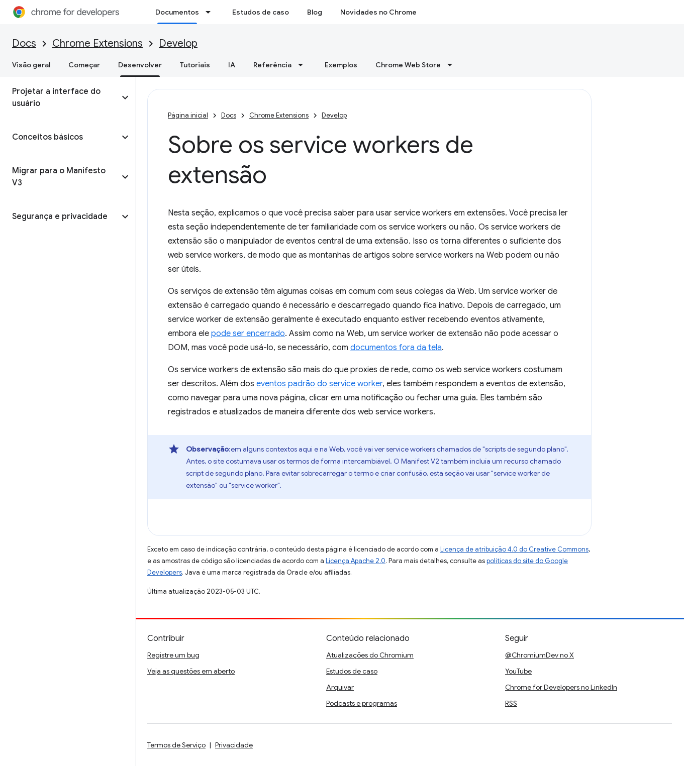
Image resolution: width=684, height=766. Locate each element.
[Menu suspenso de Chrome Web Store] (453, 65)
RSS (511, 703)
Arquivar (340, 687)
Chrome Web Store (408, 64)
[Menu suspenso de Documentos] (211, 12)
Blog (314, 12)
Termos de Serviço (176, 745)
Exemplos (341, 64)
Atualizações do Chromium (370, 655)
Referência (272, 64)
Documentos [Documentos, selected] (177, 12)
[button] (59, 97)
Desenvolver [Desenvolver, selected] (140, 64)
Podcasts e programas (361, 703)
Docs (24, 43)
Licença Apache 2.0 (355, 561)
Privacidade (234, 745)
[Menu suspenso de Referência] (303, 65)
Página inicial (188, 115)
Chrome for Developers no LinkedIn (561, 687)
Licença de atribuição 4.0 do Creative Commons (514, 549)
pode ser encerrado (248, 334)
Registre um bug (173, 655)
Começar (84, 64)
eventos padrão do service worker (319, 384)
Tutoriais (195, 64)
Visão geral (31, 64)
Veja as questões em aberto (191, 671)
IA (231, 64)
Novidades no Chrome (378, 12)
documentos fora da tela (396, 348)
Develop (178, 43)
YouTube (518, 671)
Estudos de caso (260, 12)
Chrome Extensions (97, 43)
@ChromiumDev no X (539, 655)
